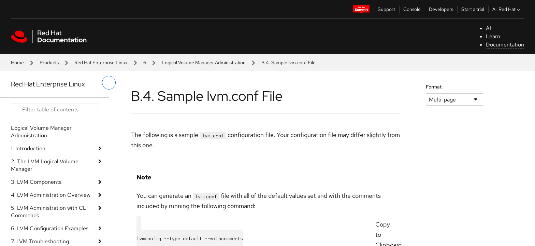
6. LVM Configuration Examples (49, 228)
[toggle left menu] (109, 83)
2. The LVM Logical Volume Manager (44, 165)
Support (386, 9)
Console (412, 9)
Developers (441, 9)
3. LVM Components (36, 182)
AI (488, 28)
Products (49, 62)
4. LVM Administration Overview (50, 195)
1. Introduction (28, 148)
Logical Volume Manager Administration (204, 62)
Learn (493, 36)
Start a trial (472, 9)
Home (17, 62)
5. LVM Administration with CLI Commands (49, 211)
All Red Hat (507, 9)
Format (434, 87)
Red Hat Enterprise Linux (101, 62)
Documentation (505, 44)
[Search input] (54, 109)
